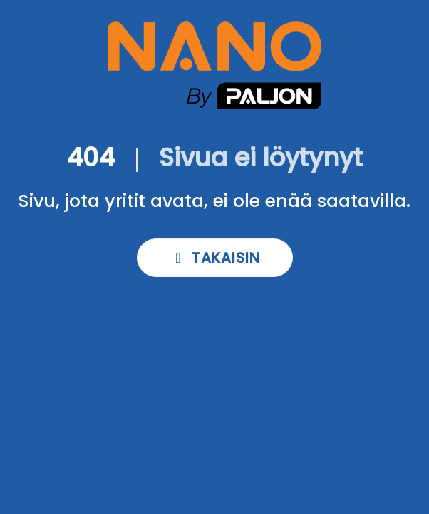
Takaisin (215, 258)
